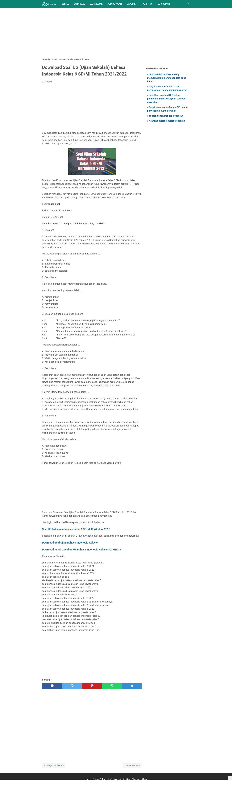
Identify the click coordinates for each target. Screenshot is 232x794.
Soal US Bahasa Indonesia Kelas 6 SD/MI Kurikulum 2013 (76, 529)
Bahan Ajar (96, 4)
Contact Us (124, 779)
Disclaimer (112, 779)
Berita (65, 4)
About (145, 779)
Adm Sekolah (115, 4)
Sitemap (136, 779)
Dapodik (131, 4)
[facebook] (52, 686)
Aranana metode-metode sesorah (167, 120)
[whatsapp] (112, 686)
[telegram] (132, 686)
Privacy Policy (98, 779)
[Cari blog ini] (188, 4)
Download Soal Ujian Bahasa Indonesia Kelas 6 (70, 542)
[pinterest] (92, 686)
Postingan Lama (132, 765)
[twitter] (72, 686)
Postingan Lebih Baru (54, 765)
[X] (230, 778)
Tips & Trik (146, 4)
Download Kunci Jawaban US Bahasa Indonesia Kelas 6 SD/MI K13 (81, 549)
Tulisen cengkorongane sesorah (166, 115)
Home (87, 779)
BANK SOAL (79, 4)
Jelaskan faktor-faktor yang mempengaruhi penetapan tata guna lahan (166, 78)
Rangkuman (163, 4)
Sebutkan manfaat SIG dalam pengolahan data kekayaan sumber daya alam (166, 99)
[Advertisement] (116, 32)
